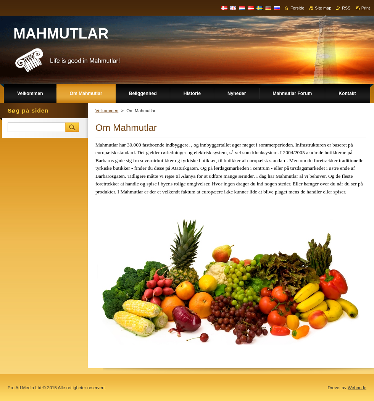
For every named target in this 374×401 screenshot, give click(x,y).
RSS (346, 8)
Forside (297, 8)
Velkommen (106, 110)
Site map (323, 8)
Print (365, 8)
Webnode (357, 387)
